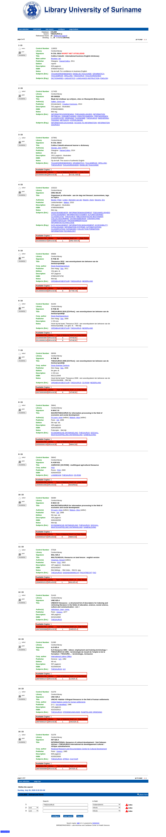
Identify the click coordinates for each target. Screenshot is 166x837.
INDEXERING (103, 118)
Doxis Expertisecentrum (60, 266)
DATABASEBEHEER (78, 219)
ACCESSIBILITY (101, 225)
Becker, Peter (56, 200)
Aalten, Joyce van (58, 102)
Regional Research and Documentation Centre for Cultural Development (79, 749)
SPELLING (68, 76)
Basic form (144, 792)
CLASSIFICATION (58, 229)
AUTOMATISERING (95, 215)
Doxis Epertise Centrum (60, 365)
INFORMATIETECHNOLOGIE (62, 223)
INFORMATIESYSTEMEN (77, 215)
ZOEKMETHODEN (69, 116)
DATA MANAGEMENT (59, 225)
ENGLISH (104, 78)
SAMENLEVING (90, 435)
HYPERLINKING (76, 120)
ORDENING (69, 118)
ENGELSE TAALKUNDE (82, 74)
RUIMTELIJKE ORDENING (91, 712)
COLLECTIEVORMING (60, 219)
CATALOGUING (57, 227)
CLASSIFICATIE (57, 118)
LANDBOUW (56, 475)
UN (58, 420)
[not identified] (61, 705)
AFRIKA (66, 759)
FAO (53, 468)
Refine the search (60, 36)
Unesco (59, 612)
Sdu (61, 269)
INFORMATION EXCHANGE (62, 123)
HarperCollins (64, 61)
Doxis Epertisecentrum (60, 316)
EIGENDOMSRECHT (71, 573)
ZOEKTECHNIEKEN (85, 116)
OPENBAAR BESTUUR (60, 281)
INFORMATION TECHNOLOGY (63, 231)
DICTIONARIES (57, 78)
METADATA (64, 120)
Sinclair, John (56, 148)
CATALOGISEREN (58, 215)
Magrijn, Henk (88, 200)
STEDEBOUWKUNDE (71, 712)
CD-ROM (85, 383)
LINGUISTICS (69, 78)
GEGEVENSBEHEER (59, 213)
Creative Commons (69, 104)
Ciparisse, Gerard (58, 560)
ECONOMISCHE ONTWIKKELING (64, 433)
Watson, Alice (75, 417)
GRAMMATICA (98, 74)
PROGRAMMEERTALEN (77, 221)
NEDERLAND (87, 281)
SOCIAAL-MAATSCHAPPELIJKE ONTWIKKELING (75, 434)
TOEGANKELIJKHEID (83, 114)
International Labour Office (61, 656)
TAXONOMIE (80, 118)
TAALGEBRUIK (57, 76)
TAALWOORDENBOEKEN (61, 74)
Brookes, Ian (56, 59)
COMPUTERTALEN (58, 221)
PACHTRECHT (86, 573)
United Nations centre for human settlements (68, 702)
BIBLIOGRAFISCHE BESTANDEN (89, 217)
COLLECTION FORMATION (88, 229)
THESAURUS (79, 76)
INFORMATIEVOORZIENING (62, 114)
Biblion (66, 202)
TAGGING (55, 120)
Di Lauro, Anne (57, 417)
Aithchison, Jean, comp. (60, 609)
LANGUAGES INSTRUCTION (87, 78)
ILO (60, 659)
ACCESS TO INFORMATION (85, 123)
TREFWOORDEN (101, 116)
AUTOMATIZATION (93, 227)
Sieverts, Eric (100, 200)
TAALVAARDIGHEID (93, 76)
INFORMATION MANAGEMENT (81, 225)
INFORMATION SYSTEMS (74, 227)
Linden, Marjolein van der (72, 200)
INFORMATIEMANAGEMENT (80, 213)
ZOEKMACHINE (93, 219)
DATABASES (71, 229)
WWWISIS (95, 821)
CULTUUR (74, 759)
